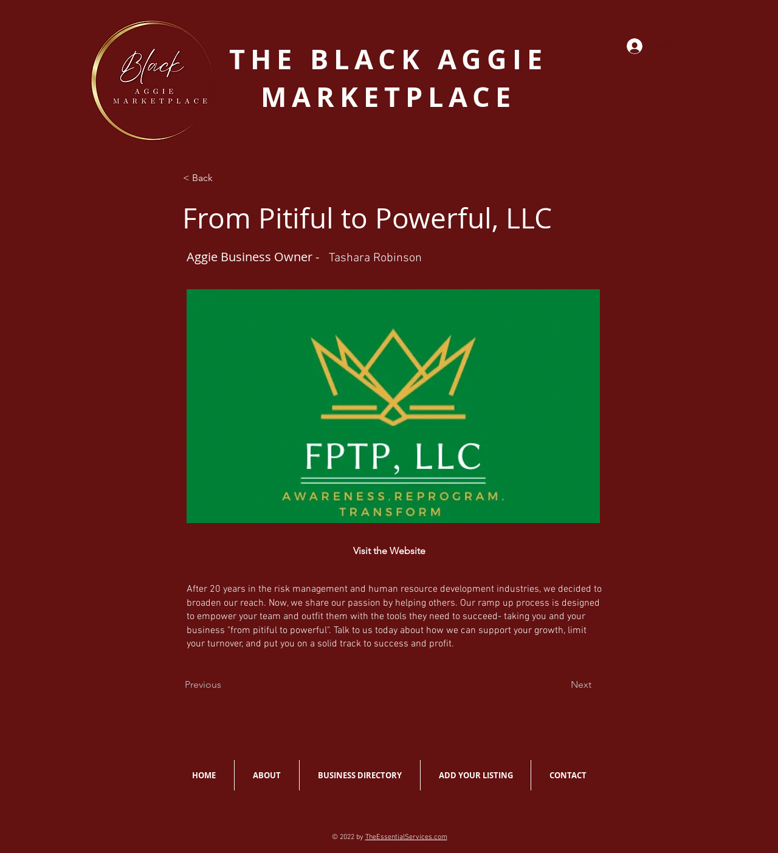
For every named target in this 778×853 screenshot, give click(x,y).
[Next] (581, 685)
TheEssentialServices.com (406, 837)
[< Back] (223, 178)
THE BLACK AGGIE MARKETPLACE (388, 77)
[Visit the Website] (389, 551)
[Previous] (203, 685)
